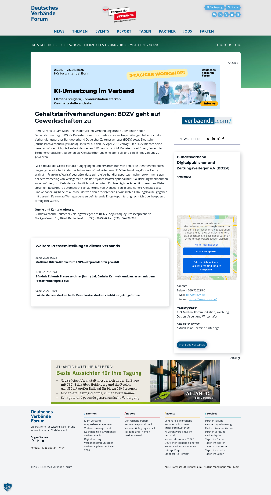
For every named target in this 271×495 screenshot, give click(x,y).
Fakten (207, 31)
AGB (167, 467)
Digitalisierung (92, 439)
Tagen (145, 31)
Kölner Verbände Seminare (180, 446)
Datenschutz (179, 467)
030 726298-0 (196, 290)
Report (124, 31)
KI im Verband (92, 420)
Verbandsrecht (93, 435)
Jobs (187, 31)
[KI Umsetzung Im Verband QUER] (135, 67)
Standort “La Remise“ (177, 453)
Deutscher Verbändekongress (182, 442)
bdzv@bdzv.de (195, 295)
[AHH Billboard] (135, 362)
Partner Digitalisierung (218, 424)
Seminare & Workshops (178, 420)
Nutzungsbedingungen (217, 467)
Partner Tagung (214, 420)
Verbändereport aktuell (138, 424)
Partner (167, 31)
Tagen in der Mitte (216, 446)
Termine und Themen (137, 431)
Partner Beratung (215, 431)
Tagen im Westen (215, 442)
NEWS (59, 31)
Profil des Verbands (192, 345)
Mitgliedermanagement (98, 424)
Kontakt (35, 447)
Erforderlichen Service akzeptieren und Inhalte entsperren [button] (206, 265)
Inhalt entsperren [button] (206, 251)
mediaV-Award (133, 435)
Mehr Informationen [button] (207, 244)
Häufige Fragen (173, 450)
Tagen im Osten (214, 439)
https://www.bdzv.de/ (203, 299)
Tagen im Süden (214, 453)
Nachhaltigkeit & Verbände (100, 431)
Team (236, 467)
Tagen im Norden (215, 450)
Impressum (195, 467)
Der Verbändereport (136, 420)
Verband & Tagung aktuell (140, 428)
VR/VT (62, 447)
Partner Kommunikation (219, 428)
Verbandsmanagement (97, 428)
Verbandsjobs (213, 435)
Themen (80, 31)
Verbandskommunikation (99, 442)
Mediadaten (49, 447)
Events (102, 31)
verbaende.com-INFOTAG (179, 439)
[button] (7, 487)
